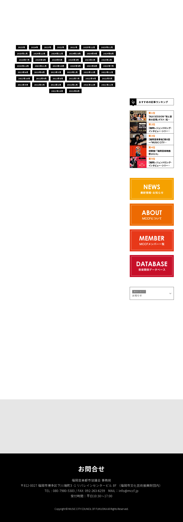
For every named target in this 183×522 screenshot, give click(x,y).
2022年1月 (72, 84)
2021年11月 (107, 84)
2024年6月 (40, 59)
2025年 (21, 47)
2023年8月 (92, 65)
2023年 (47, 47)
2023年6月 (23, 72)
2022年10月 (24, 78)
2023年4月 (39, 72)
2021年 (73, 47)
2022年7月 (74, 78)
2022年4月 (23, 84)
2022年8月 (58, 78)
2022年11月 (107, 72)
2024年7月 (24, 59)
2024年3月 (90, 59)
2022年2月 (56, 84)
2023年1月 (72, 72)
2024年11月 (57, 53)
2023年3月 (56, 72)
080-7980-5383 (64, 490)
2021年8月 (74, 91)
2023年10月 (59, 65)
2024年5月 (57, 59)
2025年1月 (22, 53)
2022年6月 (90, 78)
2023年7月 (108, 65)
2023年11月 (41, 65)
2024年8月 (108, 53)
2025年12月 (89, 47)
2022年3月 (39, 84)
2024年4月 (73, 59)
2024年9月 (92, 53)
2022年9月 (41, 78)
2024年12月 (39, 53)
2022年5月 (107, 78)
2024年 (34, 47)
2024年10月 (75, 53)
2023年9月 (75, 65)
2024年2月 (106, 59)
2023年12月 (23, 65)
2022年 (60, 47)
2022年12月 (89, 72)
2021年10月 (57, 91)
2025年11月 (107, 47)
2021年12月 (89, 84)
